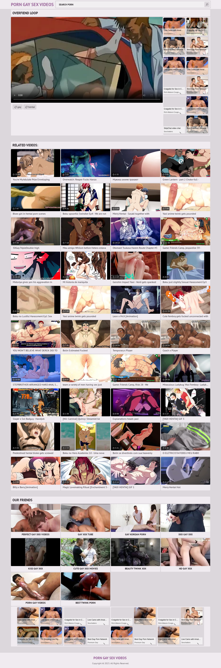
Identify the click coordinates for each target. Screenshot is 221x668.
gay (19, 106)
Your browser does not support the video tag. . (87, 60)
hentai (31, 106)
